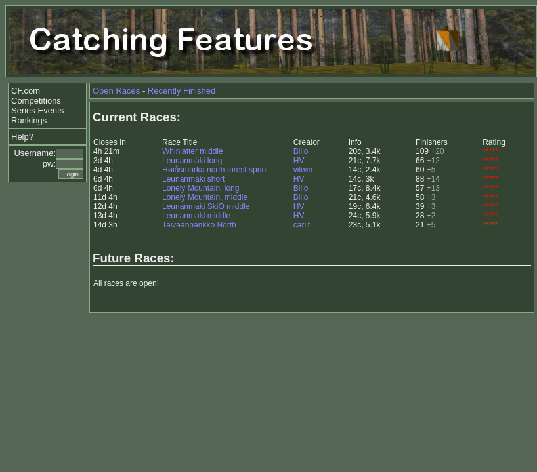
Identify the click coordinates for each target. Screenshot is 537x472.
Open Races (116, 91)
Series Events (37, 110)
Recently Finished (181, 91)
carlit (301, 224)
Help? (22, 137)
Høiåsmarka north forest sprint (215, 169)
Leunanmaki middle (196, 215)
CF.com (25, 91)
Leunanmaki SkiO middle (205, 206)
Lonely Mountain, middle (204, 197)
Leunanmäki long (192, 160)
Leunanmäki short (193, 179)
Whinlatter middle (192, 151)
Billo (301, 151)
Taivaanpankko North (199, 224)
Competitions (36, 101)
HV (299, 160)
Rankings (29, 120)
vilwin (302, 169)
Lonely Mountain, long (200, 188)
